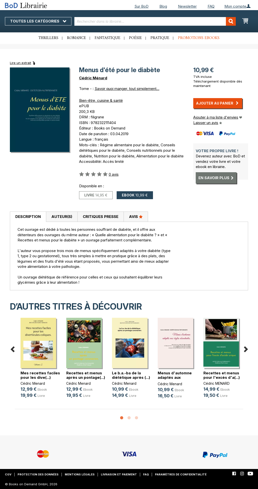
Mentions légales (80, 474)
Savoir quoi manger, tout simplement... (127, 88)
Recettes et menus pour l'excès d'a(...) (221, 375)
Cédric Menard (33, 383)
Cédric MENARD (216, 383)
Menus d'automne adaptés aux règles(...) (175, 377)
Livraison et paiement (119, 474)
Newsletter (187, 6)
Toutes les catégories (38, 21)
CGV (8, 474)
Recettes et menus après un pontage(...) (85, 375)
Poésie (135, 38)
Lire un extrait (20, 63)
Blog (163, 6)
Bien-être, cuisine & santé (101, 100)
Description (28, 216)
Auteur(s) (61, 216)
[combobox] (155, 21)
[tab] (28, 217)
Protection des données (38, 474)
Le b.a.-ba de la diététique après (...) (131, 375)
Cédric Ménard (93, 78)
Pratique (159, 38)
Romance (76, 38)
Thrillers (48, 38)
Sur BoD (141, 6)
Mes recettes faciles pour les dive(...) (40, 375)
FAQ (211, 6)
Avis (136, 216)
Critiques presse (100, 216)
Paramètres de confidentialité (181, 474)
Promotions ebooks (198, 38)
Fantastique (107, 38)
